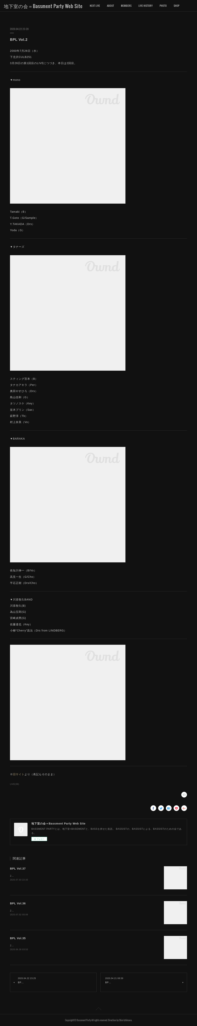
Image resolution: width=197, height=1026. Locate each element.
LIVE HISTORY (146, 5)
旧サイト (18, 774)
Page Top (98, 1009)
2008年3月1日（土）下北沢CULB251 (31, 945)
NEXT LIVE (95, 5)
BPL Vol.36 (18, 903)
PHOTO (163, 5)
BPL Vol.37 (18, 868)
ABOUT (110, 5)
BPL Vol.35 (18, 938)
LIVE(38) (14, 784)
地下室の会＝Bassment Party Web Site (43, 6)
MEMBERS (126, 5)
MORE (177, 5)
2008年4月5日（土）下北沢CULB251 (31, 910)
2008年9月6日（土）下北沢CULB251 (31, 876)
